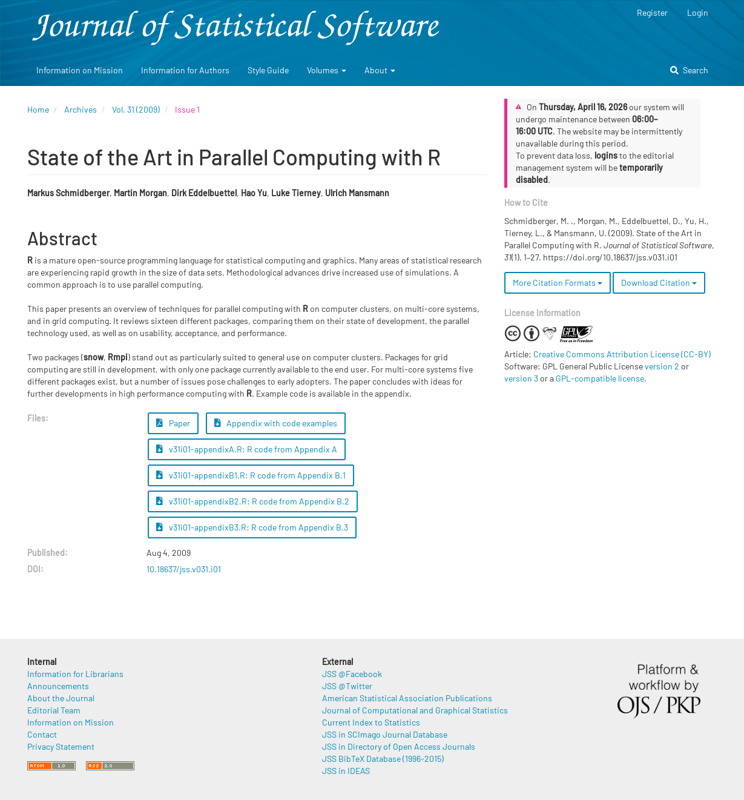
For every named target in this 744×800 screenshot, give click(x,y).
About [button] (379, 70)
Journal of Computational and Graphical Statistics (415, 710)
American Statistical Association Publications (407, 698)
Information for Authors (185, 70)
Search (689, 70)
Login (697, 12)
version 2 (662, 366)
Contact (42, 734)
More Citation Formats (557, 282)
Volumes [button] (326, 70)
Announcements (58, 686)
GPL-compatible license (600, 378)
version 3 (521, 378)
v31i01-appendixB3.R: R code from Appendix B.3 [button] (252, 527)
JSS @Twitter (347, 686)
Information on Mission (79, 70)
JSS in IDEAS (346, 770)
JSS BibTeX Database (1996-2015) (383, 758)
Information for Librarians (75, 674)
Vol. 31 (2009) (136, 109)
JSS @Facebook (352, 674)
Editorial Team (54, 710)
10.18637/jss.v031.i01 (183, 569)
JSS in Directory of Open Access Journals (398, 746)
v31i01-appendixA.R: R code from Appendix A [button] (246, 449)
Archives (80, 109)
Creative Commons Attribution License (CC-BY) (622, 354)
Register (652, 12)
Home (38, 109)
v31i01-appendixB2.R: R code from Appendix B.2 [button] (252, 501)
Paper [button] (173, 423)
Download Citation (659, 282)
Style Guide (268, 70)
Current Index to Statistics (371, 722)
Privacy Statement (60, 746)
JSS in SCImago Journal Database (384, 734)
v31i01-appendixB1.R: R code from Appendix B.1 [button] (251, 475)
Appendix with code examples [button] (276, 423)
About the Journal (60, 698)
